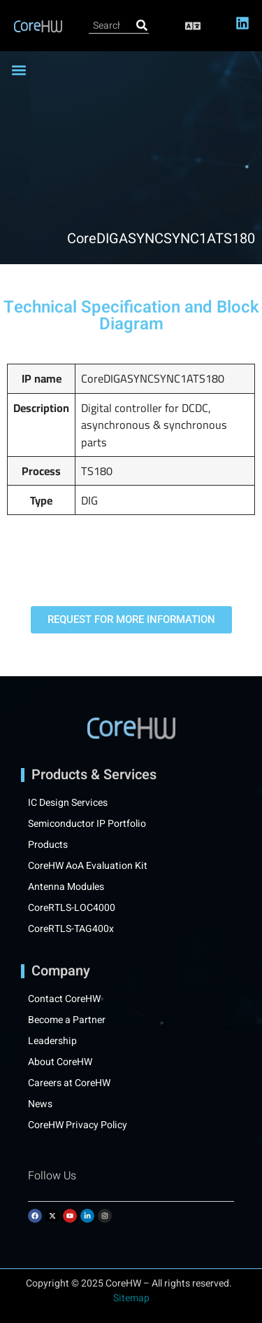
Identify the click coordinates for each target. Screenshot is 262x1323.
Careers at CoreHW (69, 1083)
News (40, 1104)
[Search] (142, 25)
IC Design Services (68, 803)
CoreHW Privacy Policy (78, 1125)
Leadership (52, 1041)
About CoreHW (60, 1062)
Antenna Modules (66, 887)
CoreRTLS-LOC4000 (71, 908)
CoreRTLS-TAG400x (71, 929)
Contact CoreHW (64, 999)
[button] (193, 25)
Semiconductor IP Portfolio (87, 824)
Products (48, 845)
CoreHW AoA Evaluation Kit (87, 866)
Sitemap (131, 1298)
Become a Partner (66, 1020)
